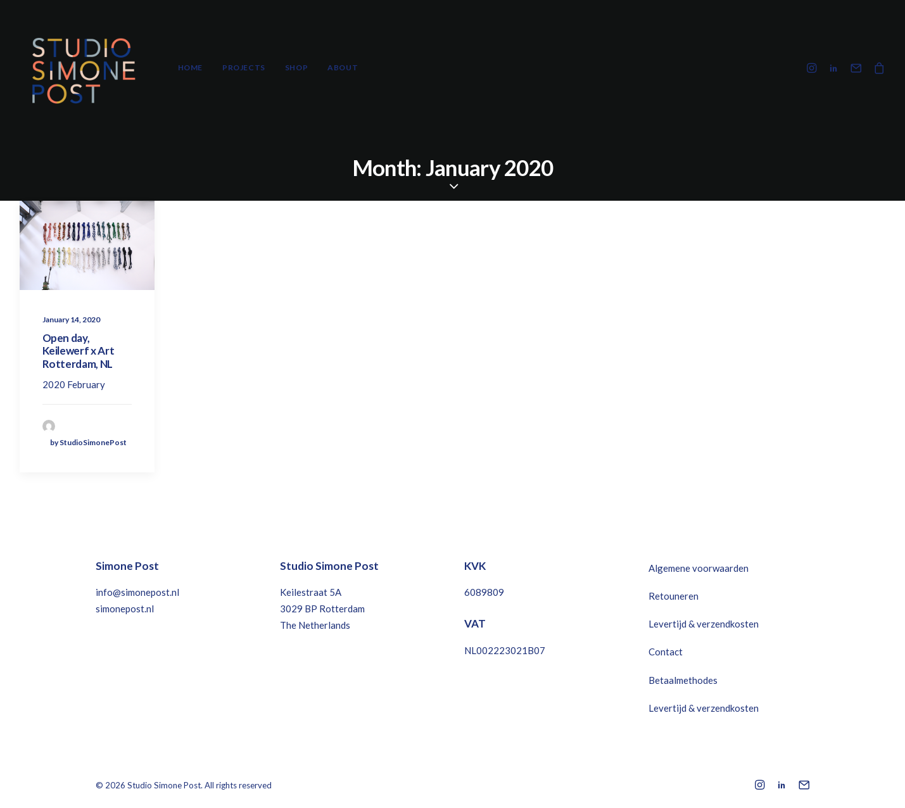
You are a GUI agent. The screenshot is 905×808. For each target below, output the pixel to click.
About (342, 67)
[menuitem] (190, 68)
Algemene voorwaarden (699, 568)
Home (190, 67)
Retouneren (674, 596)
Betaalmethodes (683, 680)
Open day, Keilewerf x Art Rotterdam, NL (78, 350)
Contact (666, 651)
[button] (813, 68)
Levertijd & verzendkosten (704, 623)
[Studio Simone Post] (83, 67)
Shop (296, 67)
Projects (243, 67)
